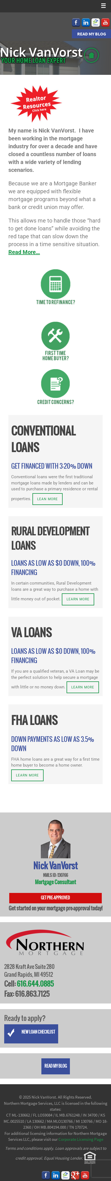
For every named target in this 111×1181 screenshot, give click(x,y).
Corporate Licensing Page (80, 1139)
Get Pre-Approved (55, 898)
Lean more (47, 499)
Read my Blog (91, 34)
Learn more (78, 599)
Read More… (24, 252)
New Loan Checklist (31, 1033)
